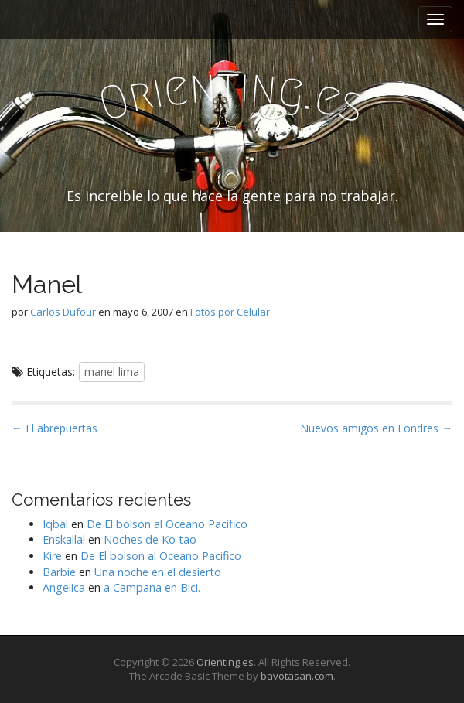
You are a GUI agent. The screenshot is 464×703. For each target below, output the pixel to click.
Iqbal (55, 524)
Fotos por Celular (230, 312)
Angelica (64, 587)
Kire (52, 555)
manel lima (111, 371)
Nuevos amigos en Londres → (376, 428)
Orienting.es (225, 662)
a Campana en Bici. (152, 587)
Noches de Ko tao (150, 539)
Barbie (59, 572)
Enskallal (64, 539)
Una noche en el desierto (157, 572)
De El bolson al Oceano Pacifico (167, 524)
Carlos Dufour (63, 312)
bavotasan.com (297, 676)
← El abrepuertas (54, 428)
